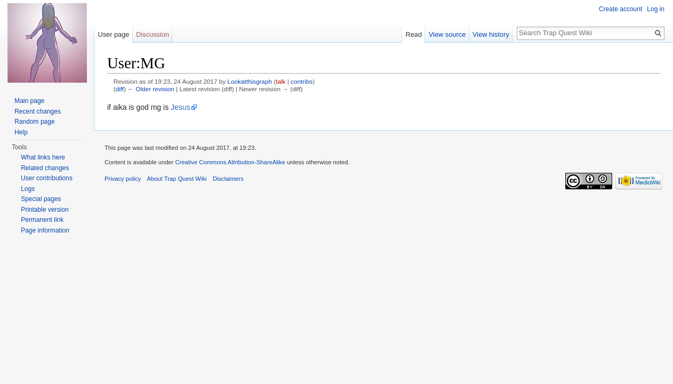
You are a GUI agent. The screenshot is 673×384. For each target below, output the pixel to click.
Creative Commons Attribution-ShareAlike (230, 162)
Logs (28, 189)
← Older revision (150, 88)
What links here (43, 157)
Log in (655, 9)
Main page (29, 101)
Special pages (41, 199)
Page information (45, 230)
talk (280, 81)
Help (21, 132)
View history (490, 34)
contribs (302, 81)
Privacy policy (123, 178)
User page (113, 34)
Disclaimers (228, 178)
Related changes (45, 168)
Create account (620, 9)
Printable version (44, 209)
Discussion (152, 34)
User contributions (47, 178)
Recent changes (37, 111)
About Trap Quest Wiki (177, 178)
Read (413, 34)
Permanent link (42, 219)
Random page (34, 121)
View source (447, 34)
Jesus (180, 107)
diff (120, 88)
